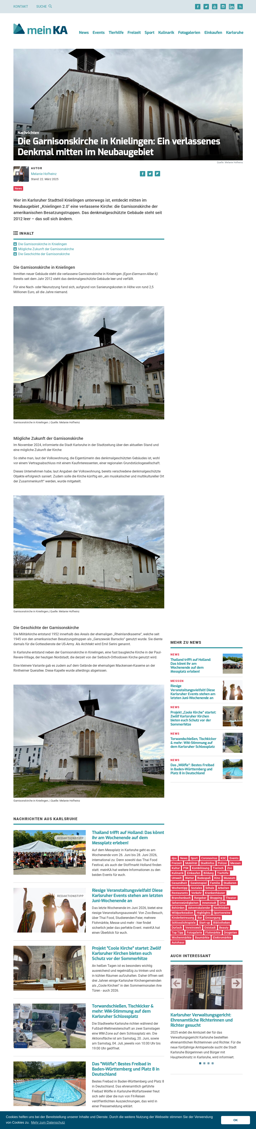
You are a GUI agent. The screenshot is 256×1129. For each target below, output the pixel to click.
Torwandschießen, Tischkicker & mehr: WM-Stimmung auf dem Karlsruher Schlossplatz (123, 1011)
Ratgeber (200, 897)
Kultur (176, 868)
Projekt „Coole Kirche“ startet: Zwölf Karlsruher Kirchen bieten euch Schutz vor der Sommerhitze (193, 718)
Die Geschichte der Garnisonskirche (44, 254)
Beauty (224, 927)
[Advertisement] (206, 203)
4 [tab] (213, 1063)
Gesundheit (179, 883)
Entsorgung (212, 917)
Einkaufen (213, 32)
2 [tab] (204, 1063)
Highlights (203, 912)
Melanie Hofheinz (44, 174)
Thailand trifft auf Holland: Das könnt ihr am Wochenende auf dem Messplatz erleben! (128, 838)
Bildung (209, 873)
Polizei (222, 863)
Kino (217, 878)
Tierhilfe (116, 32)
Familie (215, 883)
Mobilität (191, 863)
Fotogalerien (189, 32)
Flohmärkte (212, 932)
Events (99, 32)
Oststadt (210, 927)
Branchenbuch (181, 897)
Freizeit (134, 32)
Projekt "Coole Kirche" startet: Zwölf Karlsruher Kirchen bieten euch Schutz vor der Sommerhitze (126, 953)
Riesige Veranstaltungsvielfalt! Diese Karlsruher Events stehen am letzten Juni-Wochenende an (127, 896)
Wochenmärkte (182, 937)
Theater (231, 897)
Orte (222, 902)
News (84, 32)
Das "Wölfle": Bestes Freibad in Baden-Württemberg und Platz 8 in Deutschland (125, 1069)
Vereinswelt (193, 927)
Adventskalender (199, 907)
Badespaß (204, 878)
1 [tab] (200, 1063)
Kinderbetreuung (183, 917)
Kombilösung (200, 868)
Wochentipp (179, 888)
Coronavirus (209, 858)
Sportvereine (222, 912)
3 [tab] (208, 1063)
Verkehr (196, 893)
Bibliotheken (221, 922)
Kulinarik (166, 32)
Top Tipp (177, 932)
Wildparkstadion (182, 912)
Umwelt (177, 878)
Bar (200, 917)
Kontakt (20, 6)
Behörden (178, 907)
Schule (209, 888)
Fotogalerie (194, 932)
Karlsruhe (234, 32)
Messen (235, 863)
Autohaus (178, 942)
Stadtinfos (207, 863)
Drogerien (230, 932)
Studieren (230, 883)
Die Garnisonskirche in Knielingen (42, 244)
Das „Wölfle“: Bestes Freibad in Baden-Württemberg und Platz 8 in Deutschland (192, 769)
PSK (186, 868)
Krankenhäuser (215, 893)
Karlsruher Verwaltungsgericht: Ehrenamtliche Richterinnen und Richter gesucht (201, 1020)
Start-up (204, 922)
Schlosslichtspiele (184, 922)
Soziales (196, 888)
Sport (149, 32)
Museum (229, 878)
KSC (223, 858)
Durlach (177, 927)
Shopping (216, 897)
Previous (176, 983)
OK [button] (235, 1120)
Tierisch (218, 868)
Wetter (189, 878)
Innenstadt (209, 902)
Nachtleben (221, 907)
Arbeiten (223, 888)
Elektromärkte (222, 937)
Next (237, 983)
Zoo (229, 868)
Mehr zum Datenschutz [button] (48, 1122)
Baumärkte (202, 937)
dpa (174, 858)
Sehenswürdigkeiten (185, 902)
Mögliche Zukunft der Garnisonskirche (46, 249)
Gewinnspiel (199, 883)
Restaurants (180, 893)
